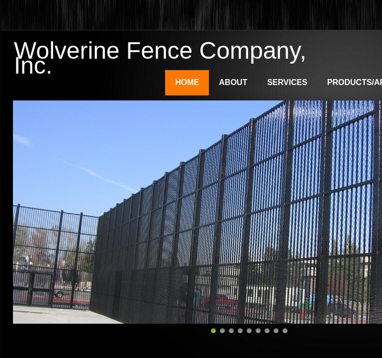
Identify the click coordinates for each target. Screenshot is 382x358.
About (233, 82)
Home (187, 82)
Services (287, 82)
